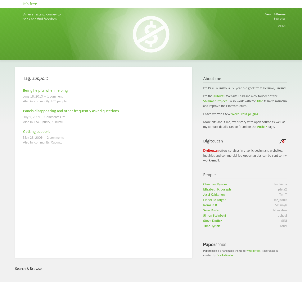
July (25, 117)
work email (211, 160)
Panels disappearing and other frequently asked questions (71, 111)
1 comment (55, 96)
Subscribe (279, 18)
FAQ (37, 122)
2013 (39, 96)
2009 (36, 117)
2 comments (55, 137)
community (41, 101)
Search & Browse (275, 14)
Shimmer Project (215, 101)
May (26, 137)
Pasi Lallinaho (224, 255)
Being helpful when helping (45, 90)
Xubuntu (57, 122)
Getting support (36, 131)
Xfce (260, 101)
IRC (53, 101)
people (62, 101)
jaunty (46, 122)
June (26, 96)
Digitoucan (210, 150)
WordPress (254, 250)
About (281, 25)
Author (262, 126)
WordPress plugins (244, 114)
